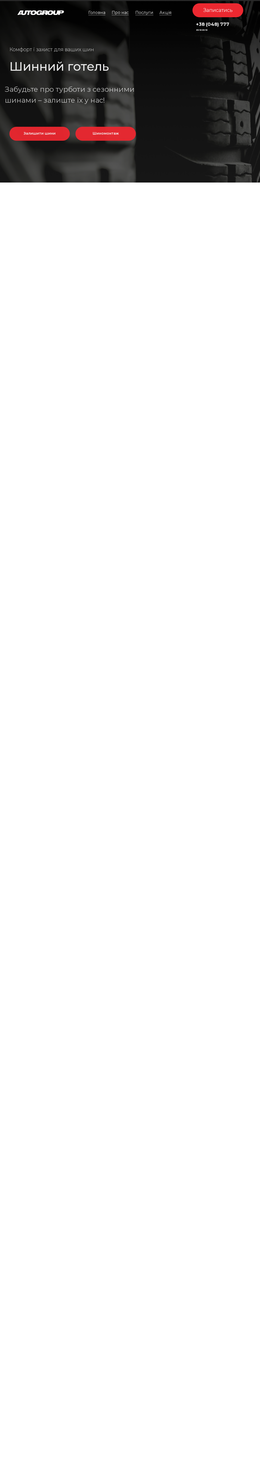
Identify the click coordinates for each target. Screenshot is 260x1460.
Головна (96, 12)
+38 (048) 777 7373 (212, 28)
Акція (165, 12)
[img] (40, 13)
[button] (217, 10)
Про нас (120, 12)
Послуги (144, 12)
